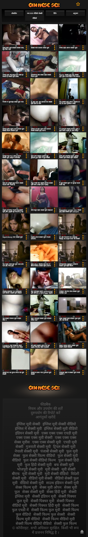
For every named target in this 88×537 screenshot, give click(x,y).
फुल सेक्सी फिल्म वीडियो (39, 456)
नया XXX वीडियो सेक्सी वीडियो (34, 15)
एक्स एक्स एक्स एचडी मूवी (59, 433)
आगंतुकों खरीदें (45, 417)
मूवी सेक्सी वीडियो (56, 474)
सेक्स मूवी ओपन (50, 487)
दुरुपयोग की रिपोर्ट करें (45, 413)
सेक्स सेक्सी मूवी (33, 492)
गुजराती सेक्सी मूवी (38, 447)
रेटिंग (55, 13)
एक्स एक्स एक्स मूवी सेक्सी (34, 437)
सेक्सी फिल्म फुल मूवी (45, 510)
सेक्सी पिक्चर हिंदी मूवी (45, 505)
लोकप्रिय (14, 13)
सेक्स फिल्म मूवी (26, 487)
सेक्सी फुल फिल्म (65, 523)
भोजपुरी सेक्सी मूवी (30, 469)
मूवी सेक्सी (52, 469)
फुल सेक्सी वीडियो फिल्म (39, 460)
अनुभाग (75, 13)
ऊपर (82, 531)
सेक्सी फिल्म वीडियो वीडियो (34, 523)
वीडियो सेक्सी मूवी (32, 483)
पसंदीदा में (78, 4)
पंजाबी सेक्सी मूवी (52, 451)
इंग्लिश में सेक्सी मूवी (28, 428)
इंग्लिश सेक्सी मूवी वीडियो (60, 428)
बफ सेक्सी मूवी (64, 465)
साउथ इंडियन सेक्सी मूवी (62, 483)
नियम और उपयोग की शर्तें (45, 408)
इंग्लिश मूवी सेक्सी (28, 424)
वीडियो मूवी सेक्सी (40, 478)
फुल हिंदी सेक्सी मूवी (38, 465)
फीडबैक (45, 404)
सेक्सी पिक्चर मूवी (42, 501)
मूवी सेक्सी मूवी (32, 474)
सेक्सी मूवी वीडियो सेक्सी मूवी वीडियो (44, 5)
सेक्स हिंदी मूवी (56, 492)
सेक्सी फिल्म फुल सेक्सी (49, 514)
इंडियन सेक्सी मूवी (27, 433)
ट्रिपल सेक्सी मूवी (64, 447)
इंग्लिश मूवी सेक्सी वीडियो (59, 424)
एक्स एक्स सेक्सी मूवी (46, 442)
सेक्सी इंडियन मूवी (44, 496)
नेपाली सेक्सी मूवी (26, 451)
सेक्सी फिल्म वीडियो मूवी (58, 519)
